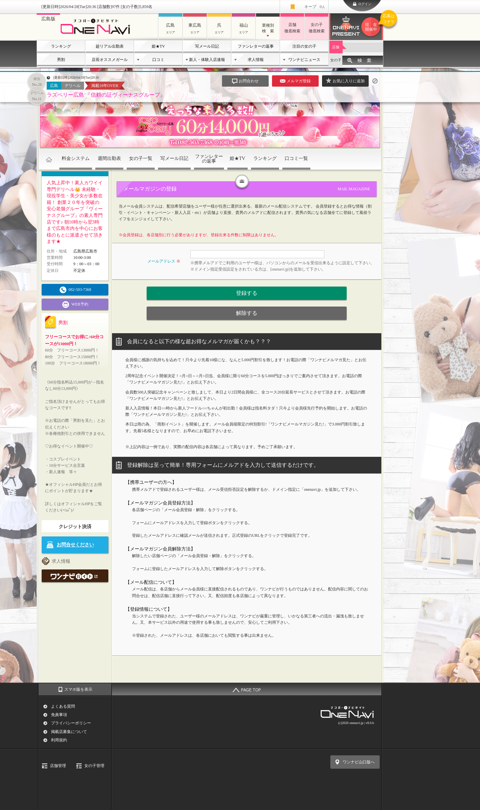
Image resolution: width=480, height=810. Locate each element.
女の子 (335, 60)
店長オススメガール (110, 59)
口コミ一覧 (296, 158)
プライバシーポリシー (71, 723)
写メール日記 (207, 46)
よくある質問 (63, 706)
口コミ (158, 59)
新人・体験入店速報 (207, 59)
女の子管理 (94, 765)
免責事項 (59, 714)
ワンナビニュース (304, 59)
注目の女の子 (304, 46)
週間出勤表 (109, 158)
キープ (314, 6)
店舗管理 (58, 765)
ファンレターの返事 (256, 46)
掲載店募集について (69, 731)
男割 (61, 59)
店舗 (335, 47)
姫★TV (158, 46)
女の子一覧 (140, 158)
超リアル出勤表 (110, 46)
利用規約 (59, 740)
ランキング (61, 46)
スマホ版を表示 (78, 689)
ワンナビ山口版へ (359, 762)
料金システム (76, 158)
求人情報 (256, 59)
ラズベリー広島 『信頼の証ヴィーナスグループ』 (106, 95)
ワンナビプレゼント (372, 27)
